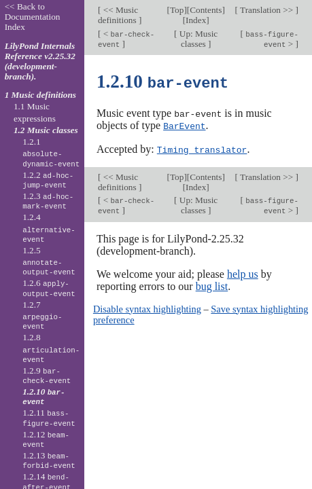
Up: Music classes (197, 39)
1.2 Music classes (46, 130)
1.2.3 (47, 201)
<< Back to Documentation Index (32, 16)
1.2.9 (46, 375)
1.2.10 (43, 396)
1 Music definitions (40, 95)
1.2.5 (48, 261)
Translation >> (267, 10)
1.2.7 (42, 316)
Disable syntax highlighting (147, 306)
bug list (212, 283)
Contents (206, 10)
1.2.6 (48, 288)
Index (196, 20)
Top (177, 10)
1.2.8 (51, 348)
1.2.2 (47, 180)
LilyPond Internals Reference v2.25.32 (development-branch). (40, 61)
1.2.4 (48, 228)
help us (242, 271)
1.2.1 (51, 153)
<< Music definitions (118, 15)
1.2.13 (48, 460)
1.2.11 (48, 418)
